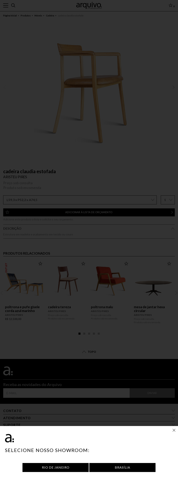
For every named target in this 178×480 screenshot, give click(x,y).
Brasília (122, 467)
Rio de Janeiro (55, 467)
